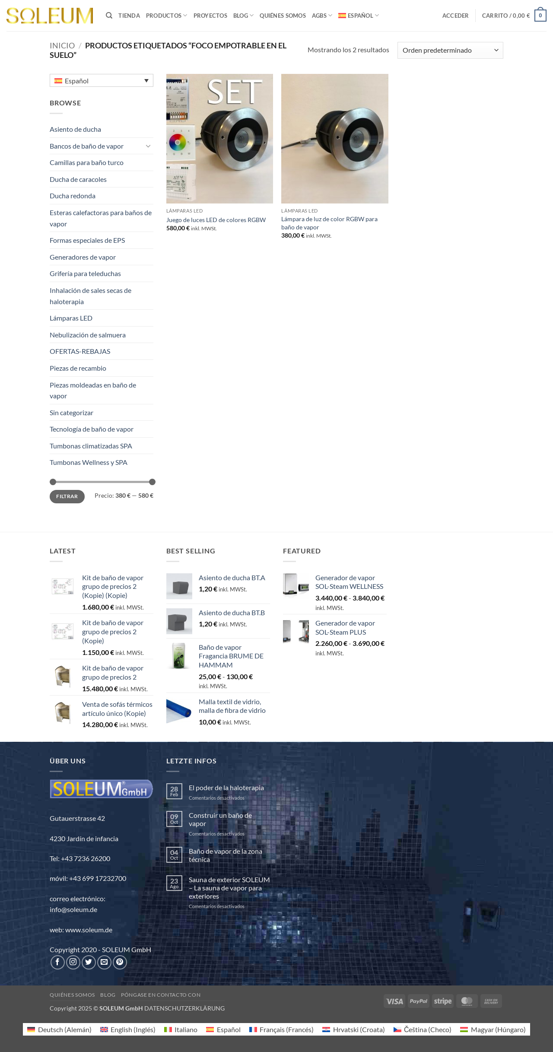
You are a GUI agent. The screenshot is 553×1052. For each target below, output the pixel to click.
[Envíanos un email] (104, 962)
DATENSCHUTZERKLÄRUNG (184, 1008)
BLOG (243, 15)
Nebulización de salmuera (88, 335)
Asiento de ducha (75, 129)
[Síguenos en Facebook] (58, 962)
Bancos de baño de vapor (87, 146)
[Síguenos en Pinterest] (120, 962)
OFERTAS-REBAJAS (80, 351)
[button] (455, 15)
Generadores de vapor (83, 257)
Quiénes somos (282, 15)
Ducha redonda (72, 195)
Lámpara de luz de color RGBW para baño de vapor (329, 223)
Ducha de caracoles (78, 179)
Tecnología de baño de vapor (91, 429)
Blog (107, 995)
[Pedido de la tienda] (450, 50)
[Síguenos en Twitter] (89, 962)
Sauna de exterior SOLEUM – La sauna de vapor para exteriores (229, 887)
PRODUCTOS (167, 15)
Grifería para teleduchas (85, 273)
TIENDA (129, 15)
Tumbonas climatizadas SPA (91, 446)
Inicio (62, 45)
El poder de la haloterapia (226, 787)
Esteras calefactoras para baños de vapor (101, 218)
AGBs (322, 15)
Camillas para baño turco (87, 162)
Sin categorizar (71, 412)
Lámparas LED (71, 318)
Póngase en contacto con (160, 995)
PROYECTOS (210, 15)
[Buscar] (109, 15)
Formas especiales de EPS (87, 240)
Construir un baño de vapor (220, 819)
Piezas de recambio (78, 368)
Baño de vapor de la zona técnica (225, 855)
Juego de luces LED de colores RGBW (216, 219)
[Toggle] (148, 145)
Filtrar (67, 496)
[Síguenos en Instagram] (73, 962)
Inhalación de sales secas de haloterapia (90, 295)
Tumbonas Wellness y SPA (88, 462)
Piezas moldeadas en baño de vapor (93, 390)
